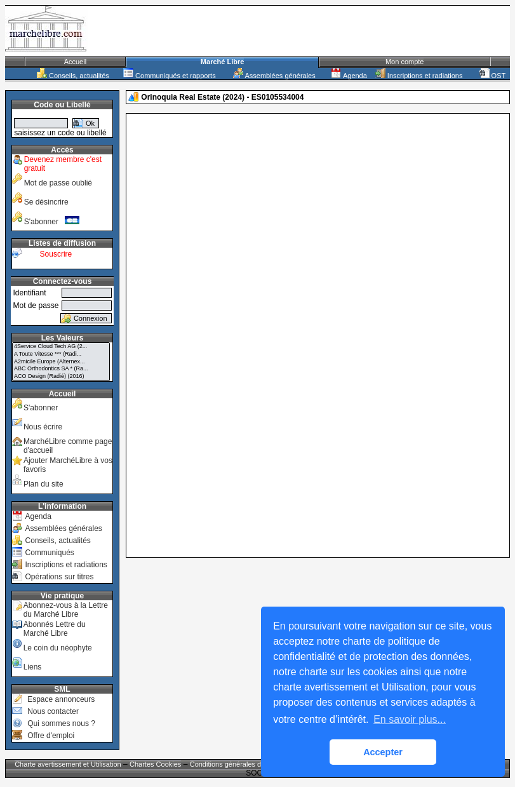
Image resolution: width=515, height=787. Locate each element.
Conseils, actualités (73, 75)
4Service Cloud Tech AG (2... (61, 347)
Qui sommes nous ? (61, 723)
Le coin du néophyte (57, 647)
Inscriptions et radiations (419, 75)
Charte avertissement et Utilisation (68, 764)
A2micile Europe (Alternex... (61, 362)
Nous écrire (42, 426)
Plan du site (43, 484)
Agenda (348, 75)
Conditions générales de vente (237, 764)
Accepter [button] (383, 752)
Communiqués (49, 552)
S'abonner (52, 221)
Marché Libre (222, 61)
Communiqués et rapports (169, 75)
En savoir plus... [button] (409, 719)
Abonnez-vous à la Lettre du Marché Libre (65, 610)
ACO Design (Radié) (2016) (61, 376)
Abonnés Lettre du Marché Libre (54, 629)
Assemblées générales (274, 75)
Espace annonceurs (61, 699)
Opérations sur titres (59, 576)
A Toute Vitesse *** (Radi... (61, 354)
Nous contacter (53, 711)
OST (492, 75)
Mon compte (404, 61)
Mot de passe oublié (58, 182)
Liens (32, 667)
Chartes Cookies (155, 764)
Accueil (75, 61)
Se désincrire (46, 202)
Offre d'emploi (50, 735)
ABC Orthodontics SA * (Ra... (61, 369)
